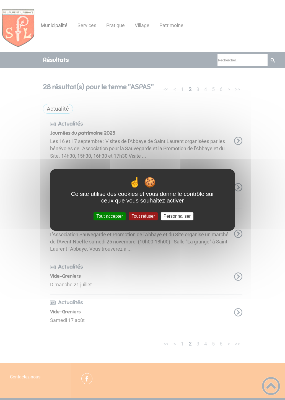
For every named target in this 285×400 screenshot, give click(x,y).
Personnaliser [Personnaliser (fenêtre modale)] (177, 216)
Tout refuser (143, 216)
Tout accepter (109, 216)
